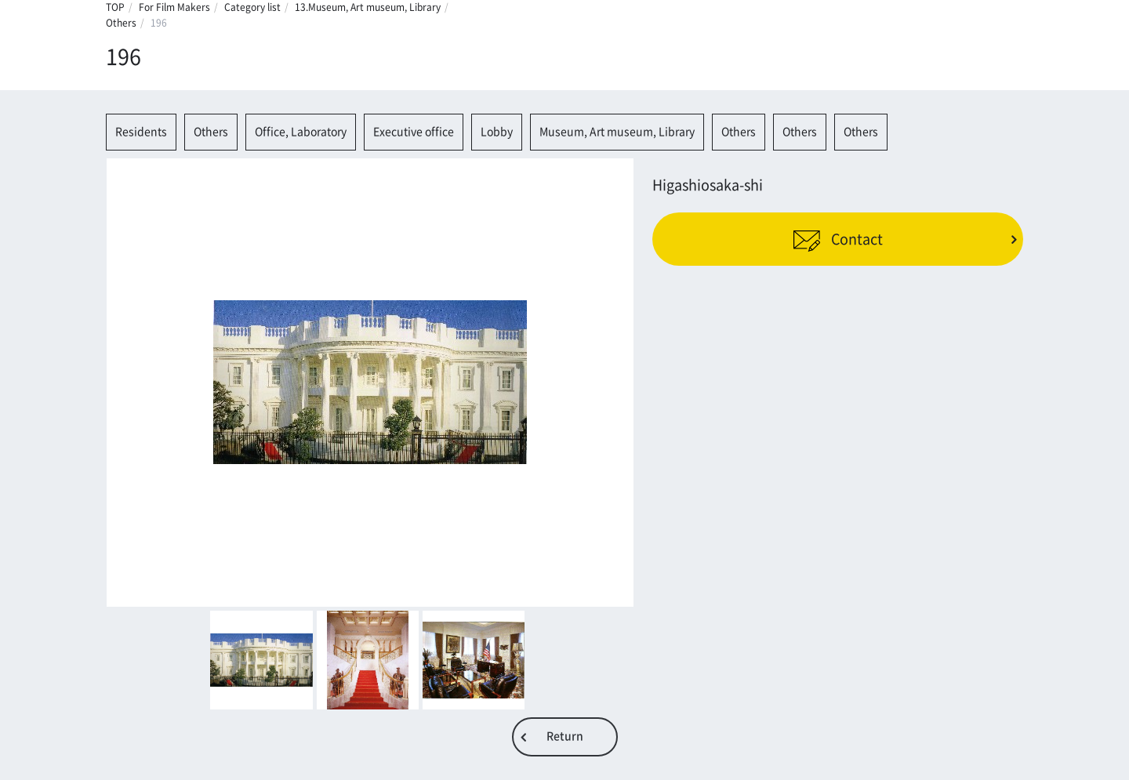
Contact (838, 238)
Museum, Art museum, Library (617, 131)
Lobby (497, 131)
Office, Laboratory (301, 131)
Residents (141, 131)
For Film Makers (174, 7)
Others (121, 22)
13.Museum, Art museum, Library (368, 7)
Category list (252, 7)
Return (564, 736)
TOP (115, 7)
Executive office (413, 131)
